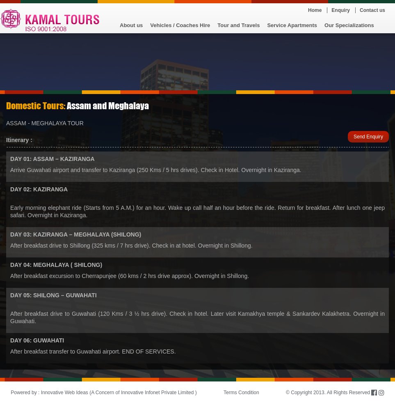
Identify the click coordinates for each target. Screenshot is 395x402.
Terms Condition (241, 392)
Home (315, 10)
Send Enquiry (368, 137)
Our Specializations (349, 25)
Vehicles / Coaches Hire (180, 25)
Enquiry (340, 10)
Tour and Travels (238, 25)
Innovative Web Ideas (64, 392)
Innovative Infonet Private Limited (157, 392)
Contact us (372, 10)
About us (131, 25)
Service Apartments (292, 25)
